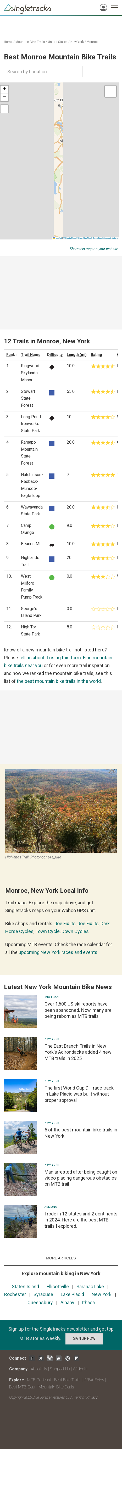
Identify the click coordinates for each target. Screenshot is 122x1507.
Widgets (80, 1368)
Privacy (91, 1397)
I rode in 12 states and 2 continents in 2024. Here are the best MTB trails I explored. (81, 1220)
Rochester (15, 1294)
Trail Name (30, 355)
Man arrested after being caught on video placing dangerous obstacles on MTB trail (81, 1178)
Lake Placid (72, 1294)
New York (77, 42)
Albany (67, 1302)
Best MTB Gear (22, 1387)
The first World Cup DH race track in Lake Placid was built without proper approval (79, 1094)
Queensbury (40, 1302)
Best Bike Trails (67, 1379)
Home (8, 42)
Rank (10, 355)
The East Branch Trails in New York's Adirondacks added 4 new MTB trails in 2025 (78, 1052)
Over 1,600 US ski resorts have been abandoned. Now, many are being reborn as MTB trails (78, 1010)
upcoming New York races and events (58, 952)
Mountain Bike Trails (30, 42)
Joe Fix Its (65, 923)
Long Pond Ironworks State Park (31, 423)
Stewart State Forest (28, 398)
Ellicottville (58, 1286)
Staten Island (25, 1286)
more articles (61, 1258)
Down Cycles (75, 931)
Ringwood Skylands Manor (30, 372)
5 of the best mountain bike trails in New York (81, 1132)
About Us (39, 1368)
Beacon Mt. (31, 543)
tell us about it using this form (50, 657)
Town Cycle (47, 931)
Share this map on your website (94, 249)
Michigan (52, 997)
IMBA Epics (94, 1379)
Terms (79, 1397)
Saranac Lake (90, 1286)
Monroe (92, 42)
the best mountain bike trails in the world (59, 681)
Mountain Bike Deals (56, 1387)
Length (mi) (77, 355)
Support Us (60, 1368)
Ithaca (88, 1302)
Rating (96, 355)
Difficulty (55, 355)
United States (58, 42)
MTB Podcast (39, 1379)
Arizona (51, 1207)
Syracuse (43, 1294)
